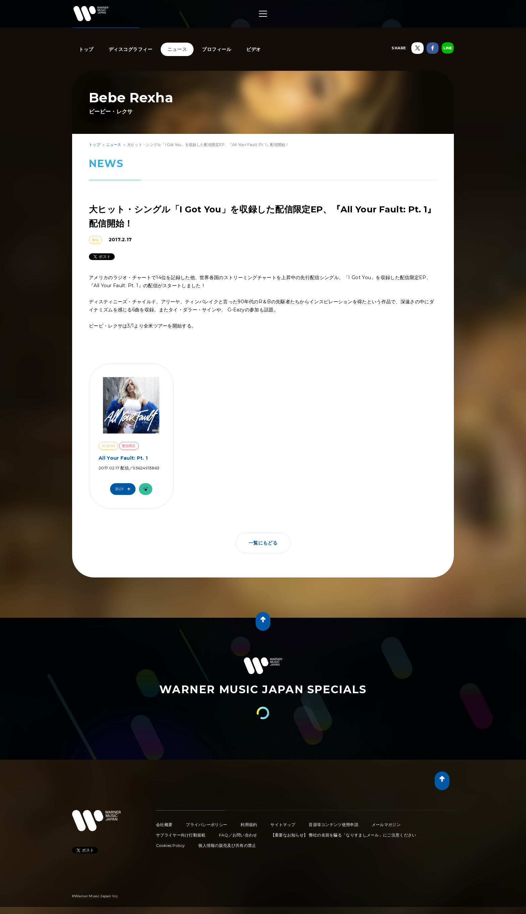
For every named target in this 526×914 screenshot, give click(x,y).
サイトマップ (282, 824)
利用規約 (249, 824)
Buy (124, 489)
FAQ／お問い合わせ (238, 834)
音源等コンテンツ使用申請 (333, 824)
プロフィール (216, 49)
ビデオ (253, 49)
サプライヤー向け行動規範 (181, 834)
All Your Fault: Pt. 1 (123, 458)
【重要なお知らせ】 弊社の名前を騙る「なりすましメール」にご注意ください (343, 834)
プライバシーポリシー (206, 824)
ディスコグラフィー (131, 49)
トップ (86, 49)
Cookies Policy (170, 845)
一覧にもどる (263, 543)
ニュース (177, 49)
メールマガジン (386, 824)
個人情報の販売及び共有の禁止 (227, 845)
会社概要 (164, 824)
